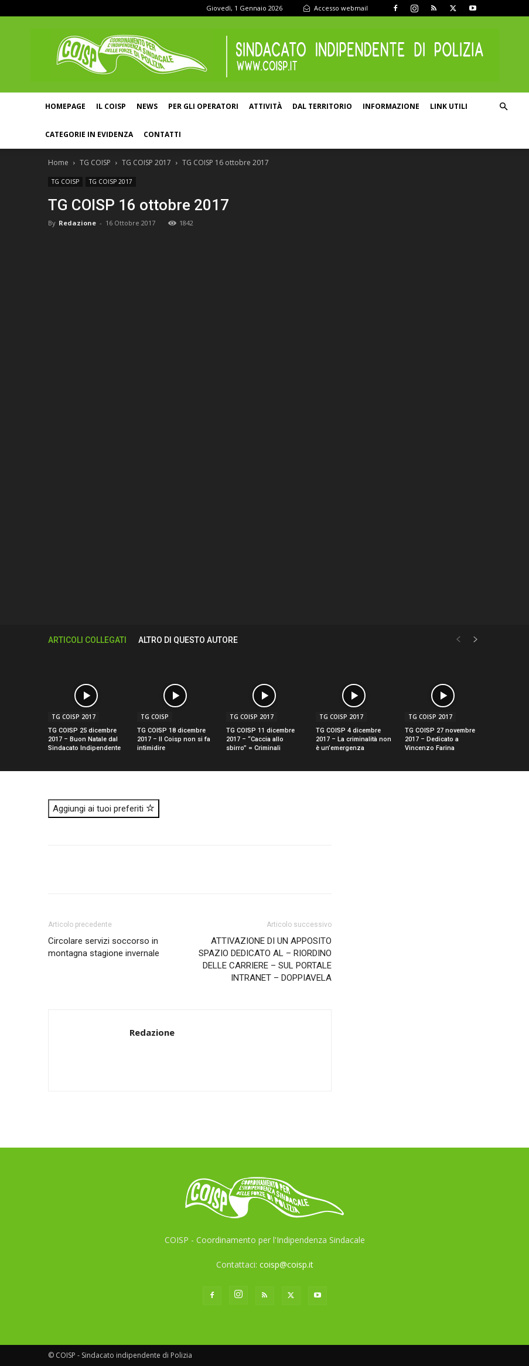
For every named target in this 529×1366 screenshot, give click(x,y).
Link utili (448, 106)
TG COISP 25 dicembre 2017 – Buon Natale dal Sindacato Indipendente (84, 739)
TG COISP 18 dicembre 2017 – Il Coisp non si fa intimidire (173, 739)
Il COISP (111, 106)
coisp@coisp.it (286, 1264)
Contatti (162, 134)
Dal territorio (322, 106)
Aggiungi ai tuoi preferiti (104, 808)
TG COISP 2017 (146, 162)
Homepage (65, 106)
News (147, 106)
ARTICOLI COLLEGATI (87, 640)
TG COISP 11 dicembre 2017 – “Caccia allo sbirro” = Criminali (260, 739)
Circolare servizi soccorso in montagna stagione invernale (103, 947)
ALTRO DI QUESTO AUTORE (188, 640)
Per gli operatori (203, 106)
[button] (503, 106)
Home (58, 162)
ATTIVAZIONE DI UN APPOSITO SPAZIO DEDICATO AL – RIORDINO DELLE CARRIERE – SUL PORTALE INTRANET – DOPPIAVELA (265, 959)
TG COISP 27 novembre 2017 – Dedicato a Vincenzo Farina (440, 739)
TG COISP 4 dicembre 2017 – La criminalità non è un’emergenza (353, 739)
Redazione (77, 222)
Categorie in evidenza (89, 134)
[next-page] (476, 639)
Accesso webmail (335, 8)
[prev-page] (458, 639)
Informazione (391, 106)
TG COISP (95, 162)
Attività (265, 106)
